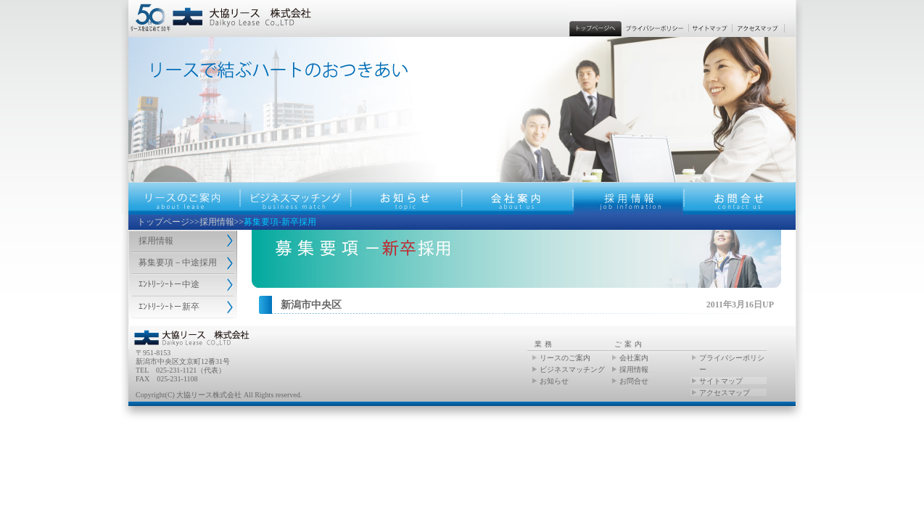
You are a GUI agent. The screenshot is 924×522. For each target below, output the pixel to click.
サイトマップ (721, 381)
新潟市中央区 (311, 304)
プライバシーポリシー (731, 363)
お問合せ (633, 381)
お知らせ (554, 381)
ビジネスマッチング (572, 369)
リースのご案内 (565, 358)
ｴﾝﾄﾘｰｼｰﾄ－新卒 (169, 307)
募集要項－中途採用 (178, 262)
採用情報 (216, 222)
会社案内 (633, 358)
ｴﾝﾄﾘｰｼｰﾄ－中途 (169, 284)
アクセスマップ (724, 393)
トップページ (163, 222)
